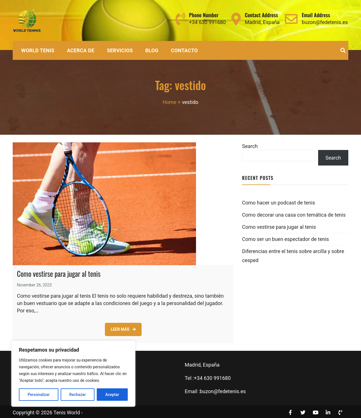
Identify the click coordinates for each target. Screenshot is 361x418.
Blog (151, 50)
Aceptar (112, 394)
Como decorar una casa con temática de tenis (293, 215)
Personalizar (39, 394)
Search (249, 146)
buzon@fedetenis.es (325, 22)
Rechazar (77, 394)
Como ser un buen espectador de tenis (285, 239)
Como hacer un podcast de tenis (278, 203)
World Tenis (37, 50)
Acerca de (80, 50)
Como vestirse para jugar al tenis (58, 271)
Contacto (184, 50)
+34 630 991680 (207, 22)
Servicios (120, 50)
